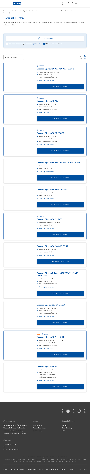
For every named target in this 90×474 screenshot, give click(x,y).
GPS (63, 431)
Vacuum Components (41, 11)
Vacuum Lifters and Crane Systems (14, 433)
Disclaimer (20, 469)
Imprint (12, 469)
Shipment (63, 469)
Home (5, 11)
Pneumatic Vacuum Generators (69, 11)
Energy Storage (37, 431)
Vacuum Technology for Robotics (14, 428)
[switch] (19, 44)
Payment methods (52, 469)
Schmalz (64, 425)
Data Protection (32, 469)
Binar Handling (67, 428)
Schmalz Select (37, 425)
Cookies (71, 469)
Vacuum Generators (54, 11)
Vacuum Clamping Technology (13, 431)
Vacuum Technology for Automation (24, 11)
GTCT (41, 469)
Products (11, 11)
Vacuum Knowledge (39, 428)
